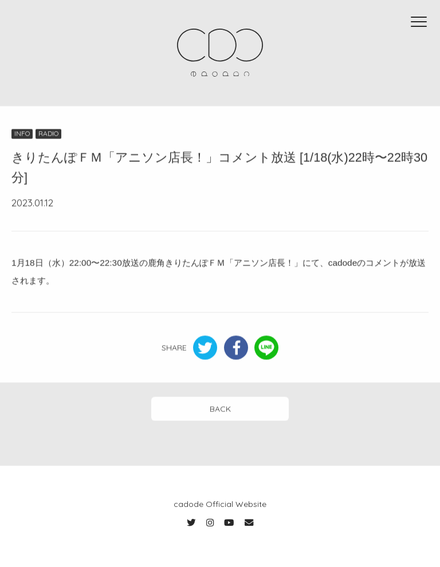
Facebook (236, 348)
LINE (266, 348)
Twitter (205, 348)
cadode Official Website (220, 504)
